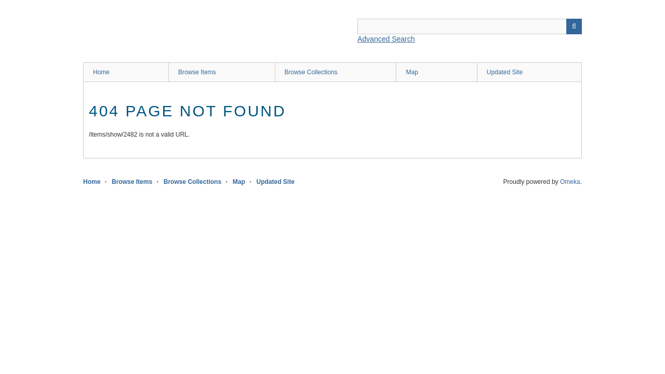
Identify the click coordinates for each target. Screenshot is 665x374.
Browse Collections (311, 72)
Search (574, 26)
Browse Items (197, 72)
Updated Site (505, 72)
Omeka (570, 181)
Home (101, 72)
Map (412, 72)
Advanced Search (386, 39)
